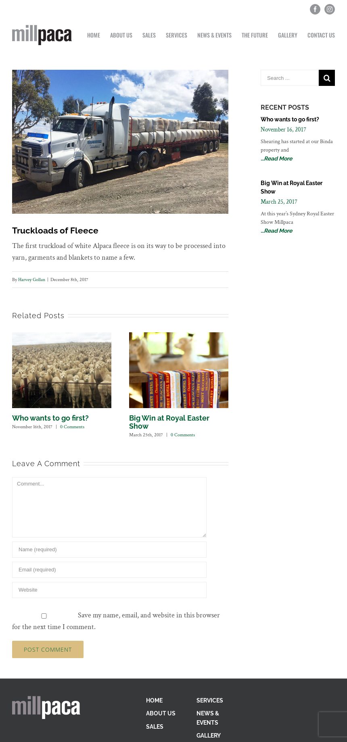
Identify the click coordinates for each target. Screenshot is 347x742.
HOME (154, 700)
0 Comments (72, 427)
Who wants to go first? (50, 418)
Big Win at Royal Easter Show (169, 422)
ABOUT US (161, 713)
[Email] (109, 570)
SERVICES (209, 700)
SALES (154, 726)
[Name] (109, 550)
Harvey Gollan (31, 280)
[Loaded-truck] (120, 142)
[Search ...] (290, 78)
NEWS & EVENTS (207, 717)
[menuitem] (98, 35)
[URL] (109, 590)
